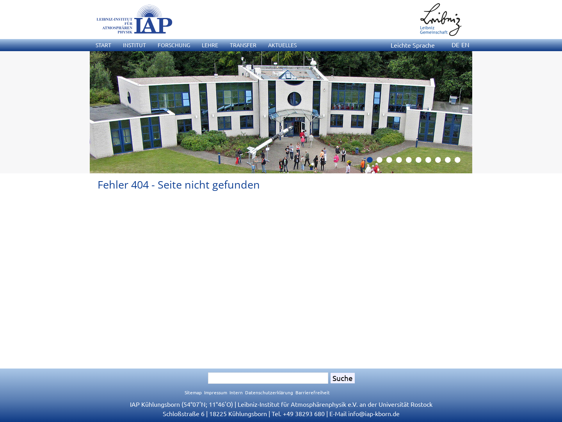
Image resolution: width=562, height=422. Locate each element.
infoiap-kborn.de (374, 413)
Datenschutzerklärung (269, 392)
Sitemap (193, 392)
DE (455, 44)
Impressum (215, 392)
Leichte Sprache (413, 45)
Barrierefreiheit (312, 392)
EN (465, 44)
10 (460, 162)
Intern (236, 392)
